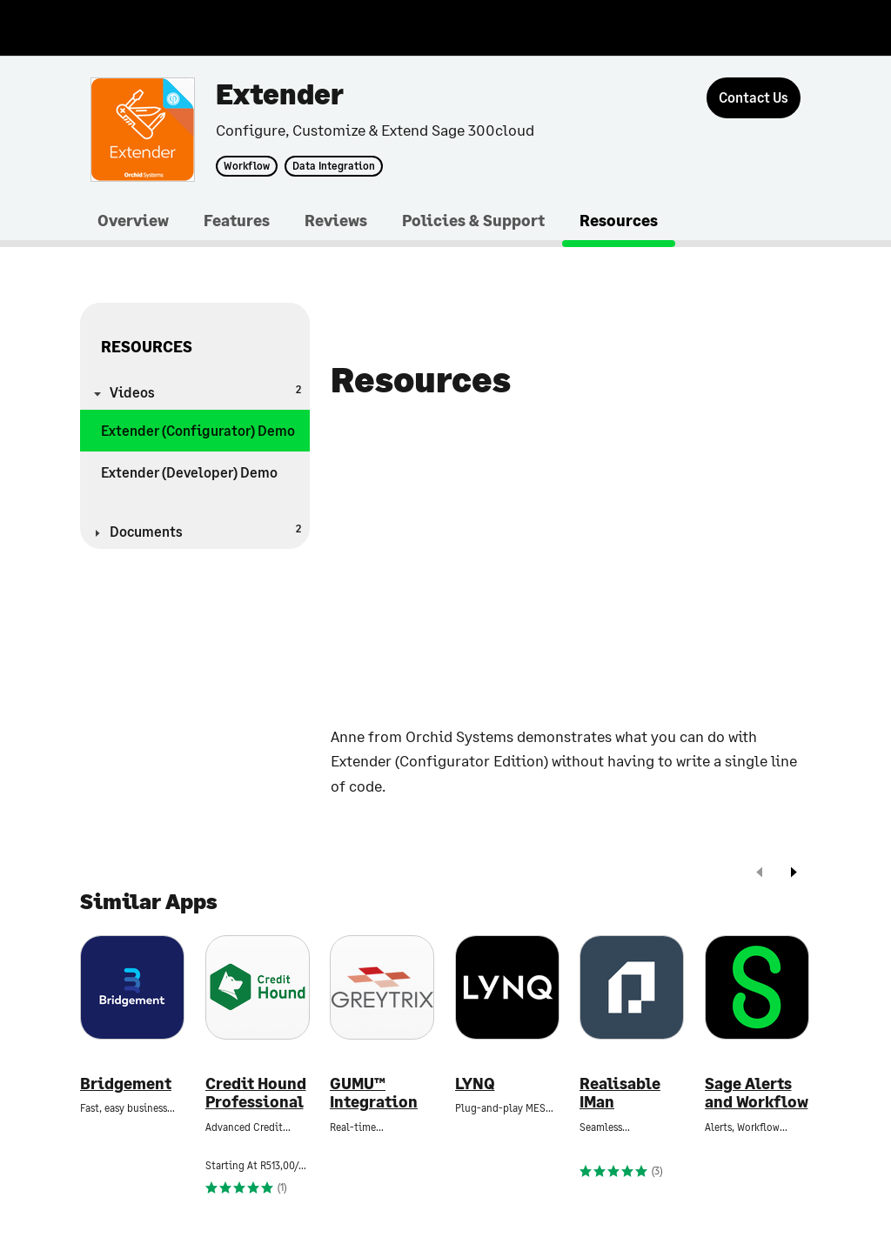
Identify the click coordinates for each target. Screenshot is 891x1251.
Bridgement (125, 1083)
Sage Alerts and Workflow (756, 1093)
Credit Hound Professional (255, 1093)
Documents (205, 530)
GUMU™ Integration (374, 1093)
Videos (205, 391)
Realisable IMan (619, 1093)
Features (237, 220)
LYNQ (475, 1083)
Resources (618, 220)
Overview (133, 220)
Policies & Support (473, 220)
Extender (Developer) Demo (189, 472)
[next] (793, 874)
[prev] (759, 874)
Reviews (336, 220)
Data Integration (333, 166)
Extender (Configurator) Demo (198, 430)
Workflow (247, 166)
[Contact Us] (754, 97)
